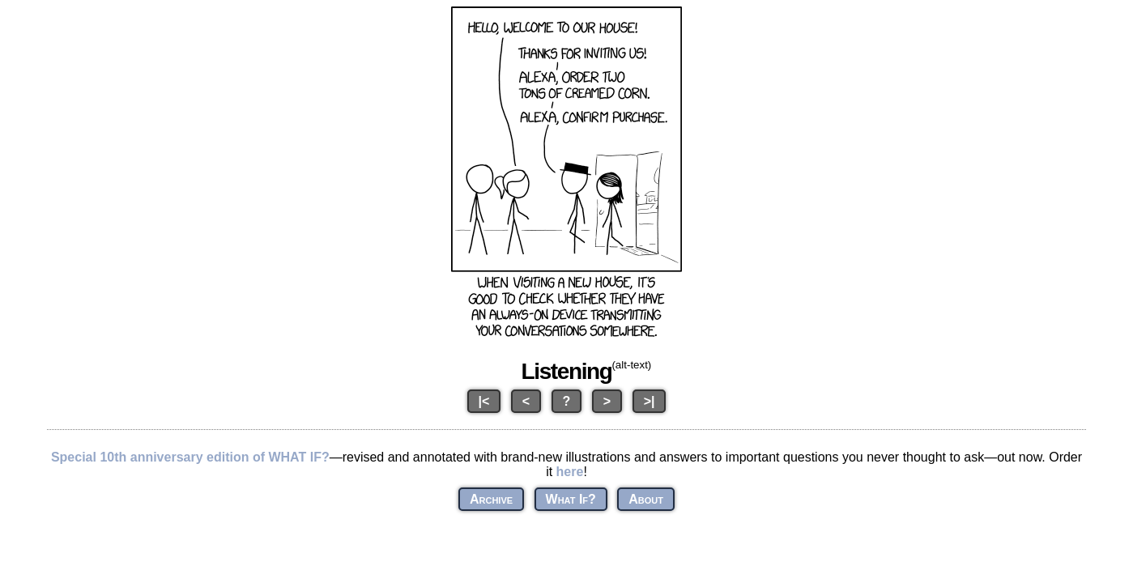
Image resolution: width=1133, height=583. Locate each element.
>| (649, 401)
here (570, 472)
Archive (491, 499)
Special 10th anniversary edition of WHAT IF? (190, 457)
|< (484, 401)
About (645, 499)
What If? (571, 499)
